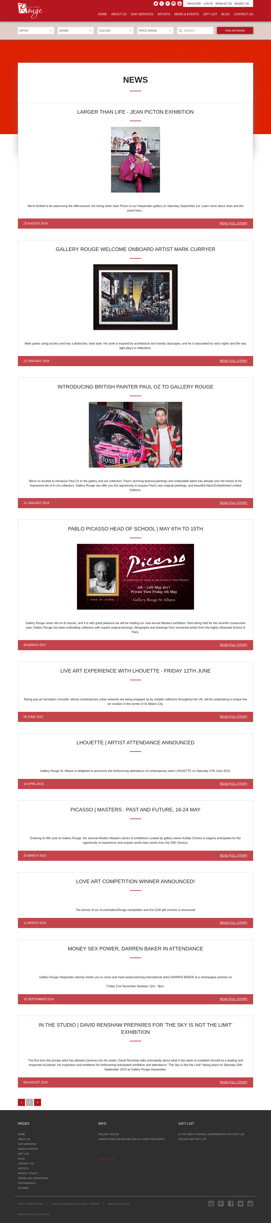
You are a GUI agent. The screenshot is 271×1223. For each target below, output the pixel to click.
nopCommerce (40, 1214)
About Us (119, 14)
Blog (225, 14)
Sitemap (23, 1188)
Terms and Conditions (33, 1178)
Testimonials (27, 1183)
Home (102, 14)
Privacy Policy (28, 1173)
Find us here (107, 1158)
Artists (164, 14)
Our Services (142, 14)
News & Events (186, 14)
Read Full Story (233, 223)
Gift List (210, 14)
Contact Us (243, 14)
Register (194, 3)
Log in (208, 3)
